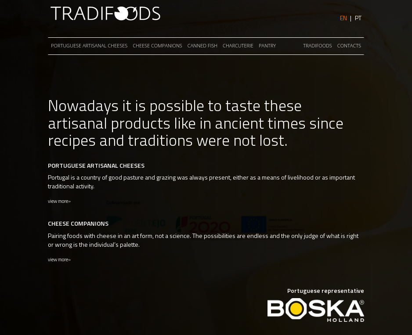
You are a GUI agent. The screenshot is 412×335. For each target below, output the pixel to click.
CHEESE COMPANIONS (157, 45)
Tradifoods (317, 45)
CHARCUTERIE (238, 45)
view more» (59, 201)
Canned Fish (202, 45)
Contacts (349, 45)
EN (343, 17)
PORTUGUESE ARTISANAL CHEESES (89, 45)
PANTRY (267, 45)
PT (358, 17)
